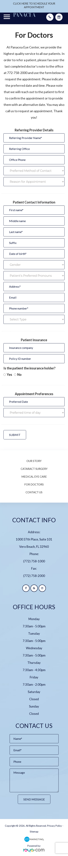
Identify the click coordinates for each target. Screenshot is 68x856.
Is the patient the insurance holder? (29, 368)
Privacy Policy (54, 825)
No (18, 375)
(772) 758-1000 (34, 561)
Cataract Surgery (34, 468)
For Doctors (34, 484)
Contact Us (34, 492)
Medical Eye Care (34, 476)
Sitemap (34, 831)
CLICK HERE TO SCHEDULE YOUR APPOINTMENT (34, 5)
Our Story (34, 461)
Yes (7, 375)
